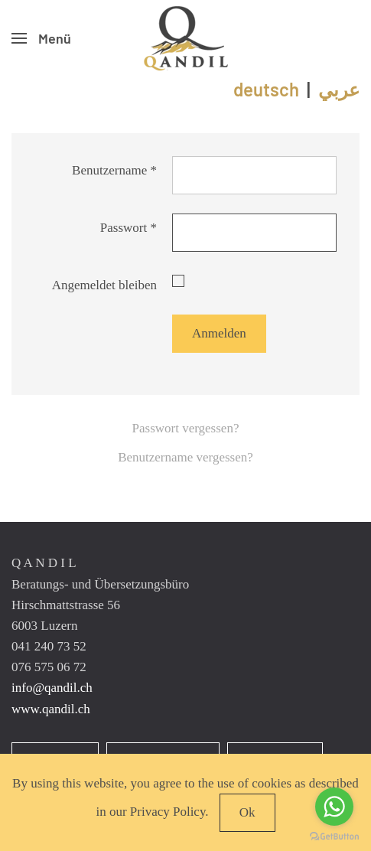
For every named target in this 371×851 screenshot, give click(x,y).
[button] (41, 38)
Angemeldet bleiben (104, 285)
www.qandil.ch (50, 709)
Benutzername (114, 170)
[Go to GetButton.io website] (334, 835)
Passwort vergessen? (185, 428)
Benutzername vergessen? (185, 457)
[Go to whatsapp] (334, 806)
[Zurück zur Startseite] (186, 38)
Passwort (128, 227)
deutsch (266, 89)
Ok (247, 812)
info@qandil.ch (52, 687)
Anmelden (219, 333)
